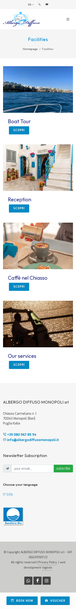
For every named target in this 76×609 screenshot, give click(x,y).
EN (11, 494)
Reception (19, 199)
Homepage (30, 49)
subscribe (63, 468)
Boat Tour (19, 121)
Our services (22, 356)
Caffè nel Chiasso (27, 277)
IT (4, 494)
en (31, 5)
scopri (19, 130)
